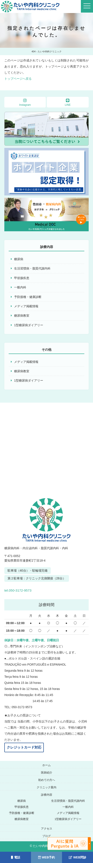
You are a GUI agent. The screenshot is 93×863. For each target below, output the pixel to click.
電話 (15, 857)
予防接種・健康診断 (27, 297)
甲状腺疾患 (21, 278)
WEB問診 (77, 857)
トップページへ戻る (18, 78)
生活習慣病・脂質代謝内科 (32, 268)
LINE (68, 102)
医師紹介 (46, 772)
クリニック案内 (46, 787)
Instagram (25, 102)
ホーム (46, 765)
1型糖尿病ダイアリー (28, 325)
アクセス (46, 828)
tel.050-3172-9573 (30, 589)
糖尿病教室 (21, 315)
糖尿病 (18, 259)
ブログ (46, 836)
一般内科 (20, 287)
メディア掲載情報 (26, 306)
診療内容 (46, 794)
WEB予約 (46, 857)
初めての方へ (46, 780)
